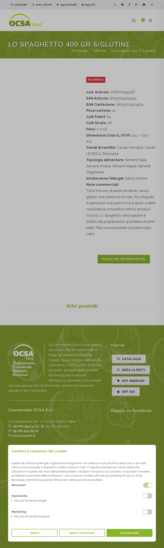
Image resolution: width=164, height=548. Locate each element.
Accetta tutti (129, 533)
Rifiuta (34, 533)
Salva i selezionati (82, 533)
